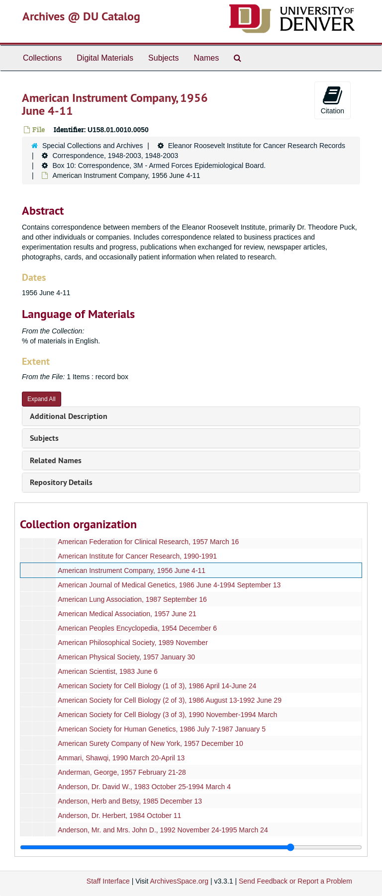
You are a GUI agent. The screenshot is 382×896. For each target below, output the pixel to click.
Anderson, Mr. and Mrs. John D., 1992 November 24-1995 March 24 (163, 830)
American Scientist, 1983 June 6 (108, 671)
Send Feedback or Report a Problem (295, 881)
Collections (42, 58)
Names (206, 58)
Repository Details (61, 482)
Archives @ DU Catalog (81, 16)
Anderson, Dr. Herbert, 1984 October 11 (119, 815)
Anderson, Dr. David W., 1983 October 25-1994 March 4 (144, 787)
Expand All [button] (41, 399)
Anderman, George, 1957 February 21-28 (122, 772)
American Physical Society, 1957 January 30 (126, 657)
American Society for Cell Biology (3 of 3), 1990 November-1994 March (167, 715)
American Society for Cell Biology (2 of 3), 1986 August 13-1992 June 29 (170, 700)
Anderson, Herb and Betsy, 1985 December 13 (130, 801)
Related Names (56, 460)
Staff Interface (108, 881)
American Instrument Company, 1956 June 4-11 (131, 570)
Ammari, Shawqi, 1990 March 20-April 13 (121, 758)
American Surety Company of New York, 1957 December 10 (150, 743)
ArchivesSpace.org (179, 881)
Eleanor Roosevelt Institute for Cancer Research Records (256, 146)
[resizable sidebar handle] (191, 847)
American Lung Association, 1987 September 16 (132, 599)
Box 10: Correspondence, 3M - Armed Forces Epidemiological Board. (159, 165)
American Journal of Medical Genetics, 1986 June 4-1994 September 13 (169, 585)
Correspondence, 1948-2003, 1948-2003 (115, 156)
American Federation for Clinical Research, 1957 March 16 (148, 542)
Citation (332, 100)
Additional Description (68, 416)
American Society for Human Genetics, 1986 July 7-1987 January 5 (162, 729)
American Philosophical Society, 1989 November (133, 643)
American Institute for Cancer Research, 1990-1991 (137, 556)
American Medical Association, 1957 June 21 (127, 614)
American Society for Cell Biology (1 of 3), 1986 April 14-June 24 (157, 686)
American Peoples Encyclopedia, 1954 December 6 (137, 628)
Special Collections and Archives (92, 146)
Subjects (163, 58)
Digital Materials (105, 58)
